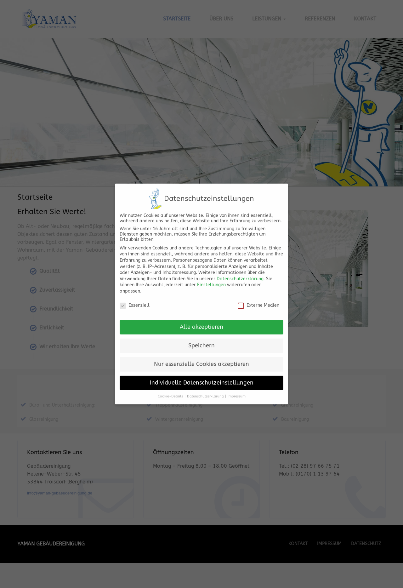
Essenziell (135, 293)
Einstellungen (211, 273)
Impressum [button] (237, 385)
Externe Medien (258, 293)
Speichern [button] (201, 334)
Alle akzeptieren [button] (201, 315)
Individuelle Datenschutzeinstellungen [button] (201, 371)
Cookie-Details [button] (170, 385)
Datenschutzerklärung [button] (205, 385)
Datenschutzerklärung (240, 267)
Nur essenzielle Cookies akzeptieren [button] (201, 353)
